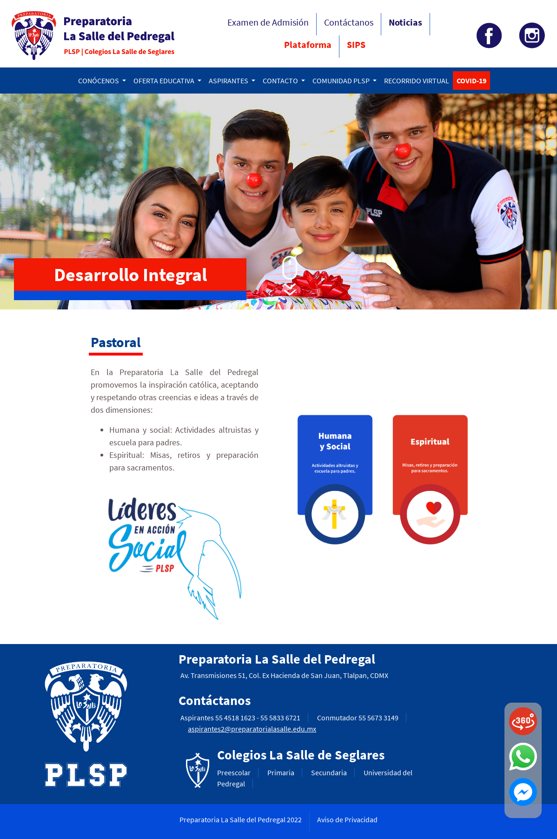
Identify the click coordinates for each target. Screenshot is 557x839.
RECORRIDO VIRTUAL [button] (416, 80)
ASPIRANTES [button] (229, 80)
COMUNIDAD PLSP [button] (341, 80)
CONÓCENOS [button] (99, 80)
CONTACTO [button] (281, 80)
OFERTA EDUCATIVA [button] (164, 80)
